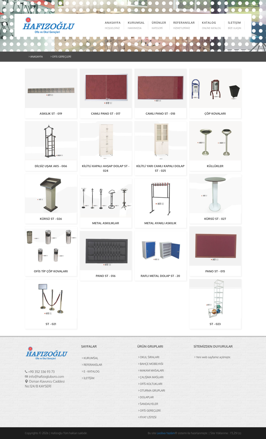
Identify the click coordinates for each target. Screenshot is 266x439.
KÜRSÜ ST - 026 (51, 219)
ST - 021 (51, 324)
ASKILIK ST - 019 (51, 113)
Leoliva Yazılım (166, 433)
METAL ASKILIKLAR (105, 223)
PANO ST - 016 (106, 276)
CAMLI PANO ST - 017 (105, 113)
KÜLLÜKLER (215, 166)
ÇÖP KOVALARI (215, 113)
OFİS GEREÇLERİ (61, 57)
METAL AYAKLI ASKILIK (160, 223)
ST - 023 (215, 324)
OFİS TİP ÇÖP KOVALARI (51, 271)
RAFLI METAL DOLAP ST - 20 (160, 276)
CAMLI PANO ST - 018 (160, 113)
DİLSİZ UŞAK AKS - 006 (51, 166)
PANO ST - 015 (215, 271)
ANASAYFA (36, 57)
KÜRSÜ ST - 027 (215, 219)
